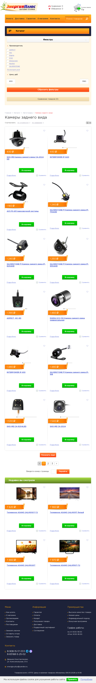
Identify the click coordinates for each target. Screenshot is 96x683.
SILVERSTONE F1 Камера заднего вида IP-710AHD (69, 211)
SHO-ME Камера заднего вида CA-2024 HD (25, 158)
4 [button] (27, 147)
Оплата (9, 18)
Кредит (37, 618)
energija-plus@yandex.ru (17, 666)
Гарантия (31, 18)
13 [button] (76, 147)
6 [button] (68, 147)
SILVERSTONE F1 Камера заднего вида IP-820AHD (26, 265)
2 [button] (25, 147)
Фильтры (65, 40)
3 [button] (26, 147)
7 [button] (69, 147)
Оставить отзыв (13, 633)
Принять (72, 680)
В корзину (26, 170)
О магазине (43, 18)
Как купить (10, 612)
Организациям (12, 618)
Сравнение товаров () (48, 99)
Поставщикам (12, 624)
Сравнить (42, 175)
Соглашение (39, 630)
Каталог (17, 31)
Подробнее (86, 680)
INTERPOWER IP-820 (59, 157)
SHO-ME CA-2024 (58, 426)
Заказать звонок (13, 630)
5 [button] (28, 147)
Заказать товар (12, 636)
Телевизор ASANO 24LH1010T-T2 (22, 512)
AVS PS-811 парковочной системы (23, 211)
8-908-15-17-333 (16, 651)
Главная (8, 113)
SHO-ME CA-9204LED (16, 426)
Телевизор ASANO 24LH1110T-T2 (65, 565)
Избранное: (55, 9)
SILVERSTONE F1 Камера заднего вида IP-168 (69, 373)
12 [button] (75, 147)
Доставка (19, 18)
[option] (26, 137)
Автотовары (28, 113)
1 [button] (62, 147)
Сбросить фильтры (48, 90)
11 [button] (75, 308)
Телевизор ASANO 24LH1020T (21, 565)
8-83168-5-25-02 (16, 654)
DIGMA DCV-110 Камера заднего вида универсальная (67, 319)
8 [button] (70, 147)
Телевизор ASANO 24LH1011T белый (67, 512)
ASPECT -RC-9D (14, 318)
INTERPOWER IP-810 (16, 372)
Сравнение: (55, 6)
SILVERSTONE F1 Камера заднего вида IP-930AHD (69, 265)
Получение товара (42, 621)
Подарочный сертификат (44, 627)
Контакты (55, 18)
